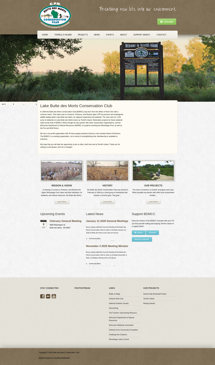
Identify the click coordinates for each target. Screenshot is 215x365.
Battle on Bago (114, 294)
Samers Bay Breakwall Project (154, 294)
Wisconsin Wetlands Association (121, 325)
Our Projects (151, 288)
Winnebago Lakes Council (119, 339)
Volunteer (152, 233)
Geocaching (113, 308)
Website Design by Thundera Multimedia (54, 358)
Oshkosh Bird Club (116, 299)
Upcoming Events (52, 214)
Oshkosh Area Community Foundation (123, 330)
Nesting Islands (149, 303)
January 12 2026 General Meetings (107, 221)
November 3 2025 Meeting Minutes (107, 246)
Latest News (94, 214)
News (97, 34)
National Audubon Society (119, 303)
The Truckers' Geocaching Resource (123, 313)
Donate (166, 21)
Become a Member (142, 239)
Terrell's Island (63, 34)
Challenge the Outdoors (118, 335)
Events (110, 34)
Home (45, 34)
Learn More (61, 202)
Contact (161, 34)
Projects (83, 34)
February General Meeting (65, 221)
